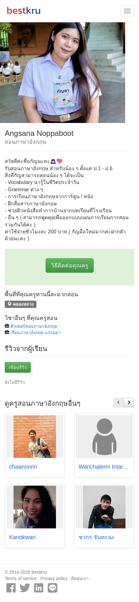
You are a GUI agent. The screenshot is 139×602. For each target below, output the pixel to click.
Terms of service (21, 578)
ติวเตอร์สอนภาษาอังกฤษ (33, 326)
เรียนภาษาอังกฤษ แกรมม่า (35, 332)
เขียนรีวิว (18, 367)
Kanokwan (22, 537)
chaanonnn (23, 467)
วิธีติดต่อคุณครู (69, 265)
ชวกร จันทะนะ (97, 537)
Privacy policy (54, 578)
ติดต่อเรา (80, 578)
